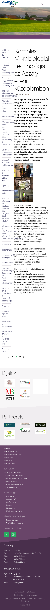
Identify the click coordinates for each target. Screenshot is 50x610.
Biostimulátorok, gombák (17, 478)
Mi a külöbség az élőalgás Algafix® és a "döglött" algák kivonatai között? (6, 209)
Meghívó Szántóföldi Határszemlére (6, 162)
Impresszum (32, 595)
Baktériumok (11, 451)
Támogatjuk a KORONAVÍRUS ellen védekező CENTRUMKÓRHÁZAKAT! (6, 232)
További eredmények (15, 523)
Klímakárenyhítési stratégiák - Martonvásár (6, 259)
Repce (9, 505)
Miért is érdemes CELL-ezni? (5, 175)
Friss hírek (4, 350)
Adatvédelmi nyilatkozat (25, 592)
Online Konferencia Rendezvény (6, 152)
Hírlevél (9, 460)
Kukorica (10, 496)
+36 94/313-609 (19, 556)
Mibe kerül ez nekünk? (5, 53)
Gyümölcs (10, 508)
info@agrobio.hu (19, 562)
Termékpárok (11, 487)
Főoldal (9, 448)
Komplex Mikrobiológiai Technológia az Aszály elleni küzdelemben (6, 275)
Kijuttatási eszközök (14, 484)
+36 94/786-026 (19, 559)
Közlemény (6, 244)
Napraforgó (11, 499)
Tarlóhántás (6, 250)
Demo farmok (12, 520)
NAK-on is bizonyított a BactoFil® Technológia (6, 294)
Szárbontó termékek (14, 475)
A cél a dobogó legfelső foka (5, 311)
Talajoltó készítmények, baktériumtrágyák (6, 93)
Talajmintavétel (6, 117)
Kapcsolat (10, 463)
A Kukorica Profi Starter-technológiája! (6, 68)
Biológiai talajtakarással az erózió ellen (6, 106)
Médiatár (10, 457)
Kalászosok (11, 502)
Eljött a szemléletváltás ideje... (6, 189)
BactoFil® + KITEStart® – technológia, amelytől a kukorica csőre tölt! (6, 332)
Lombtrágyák (11, 481)
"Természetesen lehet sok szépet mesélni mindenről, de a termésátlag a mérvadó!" (6, 133)
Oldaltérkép (18, 595)
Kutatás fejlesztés (13, 454)
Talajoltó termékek (13, 472)
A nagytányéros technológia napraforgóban (6, 82)
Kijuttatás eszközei (14, 511)
